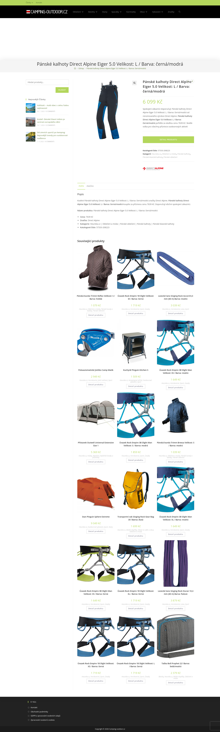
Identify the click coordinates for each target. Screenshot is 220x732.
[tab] (81, 186)
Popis (81, 186)
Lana (182, 309)
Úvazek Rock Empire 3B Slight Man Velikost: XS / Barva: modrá (175, 371)
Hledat (62, 90)
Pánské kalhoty (183, 154)
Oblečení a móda (169, 154)
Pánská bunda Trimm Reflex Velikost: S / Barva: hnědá (96, 297)
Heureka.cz (156, 154)
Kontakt (39, 2)
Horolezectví (134, 309)
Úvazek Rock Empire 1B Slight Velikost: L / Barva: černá (136, 665)
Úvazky (147, 309)
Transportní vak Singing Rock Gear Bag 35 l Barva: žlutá (135, 518)
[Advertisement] (110, 39)
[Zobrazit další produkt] (192, 81)
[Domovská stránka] (75, 68)
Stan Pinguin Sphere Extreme (96, 516)
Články (30, 2)
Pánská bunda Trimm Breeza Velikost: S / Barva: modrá (175, 444)
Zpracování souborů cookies (43, 720)
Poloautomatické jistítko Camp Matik (95, 370)
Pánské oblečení (170, 157)
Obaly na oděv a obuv (146, 530)
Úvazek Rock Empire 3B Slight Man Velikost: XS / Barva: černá (96, 592)
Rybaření (96, 456)
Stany (111, 527)
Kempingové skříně (135, 380)
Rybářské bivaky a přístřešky (102, 457)
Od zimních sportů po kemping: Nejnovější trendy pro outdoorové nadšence (52, 135)
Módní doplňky (131, 530)
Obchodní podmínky (39, 711)
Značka (90, 186)
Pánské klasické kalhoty (153, 157)
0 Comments (50, 111)
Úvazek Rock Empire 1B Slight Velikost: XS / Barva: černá (96, 665)
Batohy (161, 676)
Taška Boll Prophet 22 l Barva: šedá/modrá (176, 665)
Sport (142, 309)
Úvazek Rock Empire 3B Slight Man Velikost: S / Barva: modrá (135, 444)
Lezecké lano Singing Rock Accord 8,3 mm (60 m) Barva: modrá (175, 297)
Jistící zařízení (102, 380)
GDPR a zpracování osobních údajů (45, 715)
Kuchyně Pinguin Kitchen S (135, 370)
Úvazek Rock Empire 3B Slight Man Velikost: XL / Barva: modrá (175, 518)
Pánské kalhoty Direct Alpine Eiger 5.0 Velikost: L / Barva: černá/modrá (116, 68)
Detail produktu (168, 139)
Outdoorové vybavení (95, 527)
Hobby (89, 456)
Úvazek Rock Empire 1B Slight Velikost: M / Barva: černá (136, 297)
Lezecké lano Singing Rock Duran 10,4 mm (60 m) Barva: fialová (175, 592)
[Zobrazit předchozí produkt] (188, 81)
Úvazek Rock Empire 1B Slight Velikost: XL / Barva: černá (136, 592)
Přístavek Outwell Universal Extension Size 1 (96, 444)
